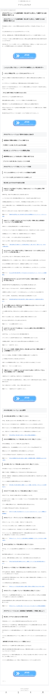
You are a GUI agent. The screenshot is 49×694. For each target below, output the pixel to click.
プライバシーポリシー (24, 690)
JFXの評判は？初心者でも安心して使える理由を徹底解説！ (22, 435)
